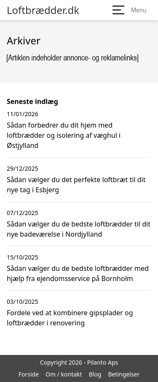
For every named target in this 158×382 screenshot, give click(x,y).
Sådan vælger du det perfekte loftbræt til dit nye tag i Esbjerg (76, 184)
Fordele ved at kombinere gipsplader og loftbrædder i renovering (70, 317)
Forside (29, 374)
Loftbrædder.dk (43, 10)
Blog (95, 374)
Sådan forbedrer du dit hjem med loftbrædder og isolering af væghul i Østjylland (64, 135)
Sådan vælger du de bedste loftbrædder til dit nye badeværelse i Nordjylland (78, 229)
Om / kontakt (64, 374)
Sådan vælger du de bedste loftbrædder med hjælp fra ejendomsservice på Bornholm (78, 273)
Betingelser (123, 374)
